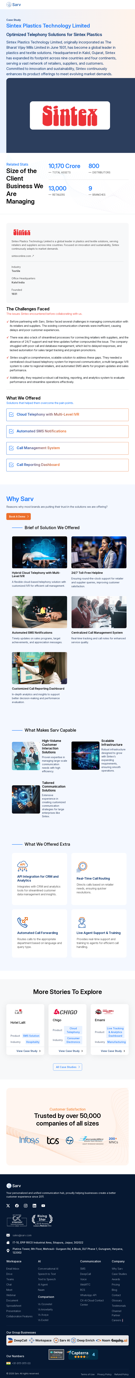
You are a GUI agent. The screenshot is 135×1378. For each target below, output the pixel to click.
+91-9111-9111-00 (18, 1363)
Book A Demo (17, 516)
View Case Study (27, 1050)
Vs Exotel (43, 1320)
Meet (9, 1289)
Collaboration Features (19, 1316)
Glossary (117, 1300)
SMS (82, 1268)
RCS (82, 1289)
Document (12, 1300)
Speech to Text (47, 1273)
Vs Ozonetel (45, 1304)
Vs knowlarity (45, 1309)
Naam (41, 1289)
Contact (116, 1295)
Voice (83, 1279)
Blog (114, 1289)
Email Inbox (12, 1268)
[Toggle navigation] (126, 5)
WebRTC (85, 1284)
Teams (10, 1279)
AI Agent (43, 1284)
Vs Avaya (43, 1314)
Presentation (13, 1310)
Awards (116, 1279)
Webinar (11, 1295)
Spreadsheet (13, 1305)
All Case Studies (66, 1067)
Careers (116, 1320)
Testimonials (119, 1305)
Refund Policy (121, 1374)
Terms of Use (88, 1374)
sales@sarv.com (22, 1235)
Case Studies (119, 1273)
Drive (9, 1273)
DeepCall (85, 1273)
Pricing (116, 1284)
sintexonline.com (23, 255)
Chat (9, 1284)
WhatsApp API (88, 1295)
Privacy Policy (104, 1374)
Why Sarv (117, 1268)
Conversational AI (48, 1268)
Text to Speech (47, 1279)
